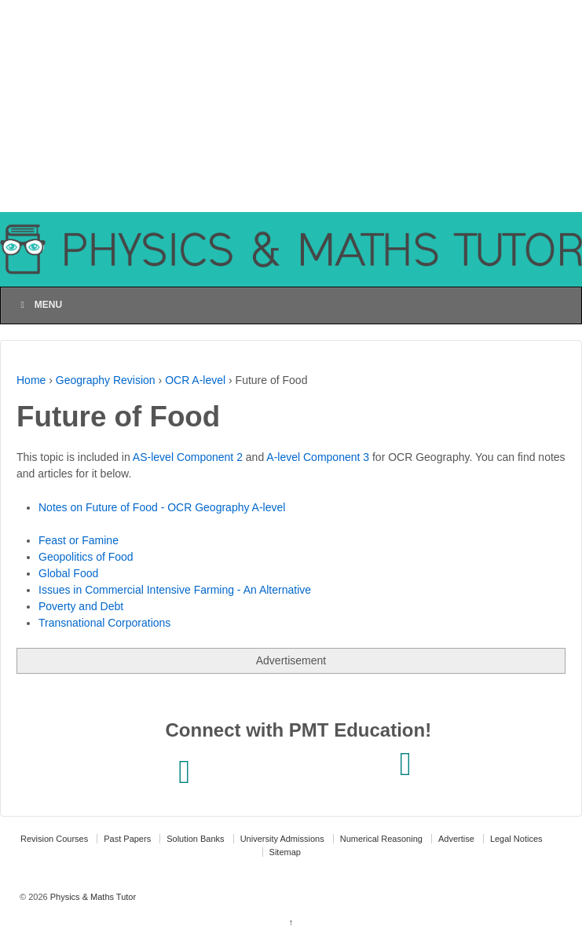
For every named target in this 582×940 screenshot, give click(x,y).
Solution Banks (195, 838)
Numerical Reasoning (381, 838)
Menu (39, 304)
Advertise (456, 838)
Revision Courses (54, 838)
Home (31, 380)
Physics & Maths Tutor (92, 897)
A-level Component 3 (317, 457)
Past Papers (127, 838)
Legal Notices (516, 838)
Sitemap (285, 852)
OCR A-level (195, 380)
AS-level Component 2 (188, 457)
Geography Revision (106, 380)
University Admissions (282, 838)
